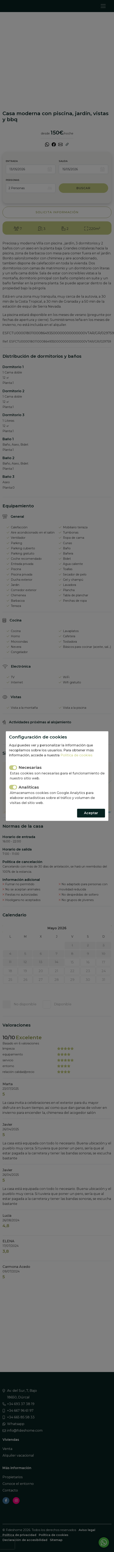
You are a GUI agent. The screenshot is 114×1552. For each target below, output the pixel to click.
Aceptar (91, 813)
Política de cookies (76, 755)
